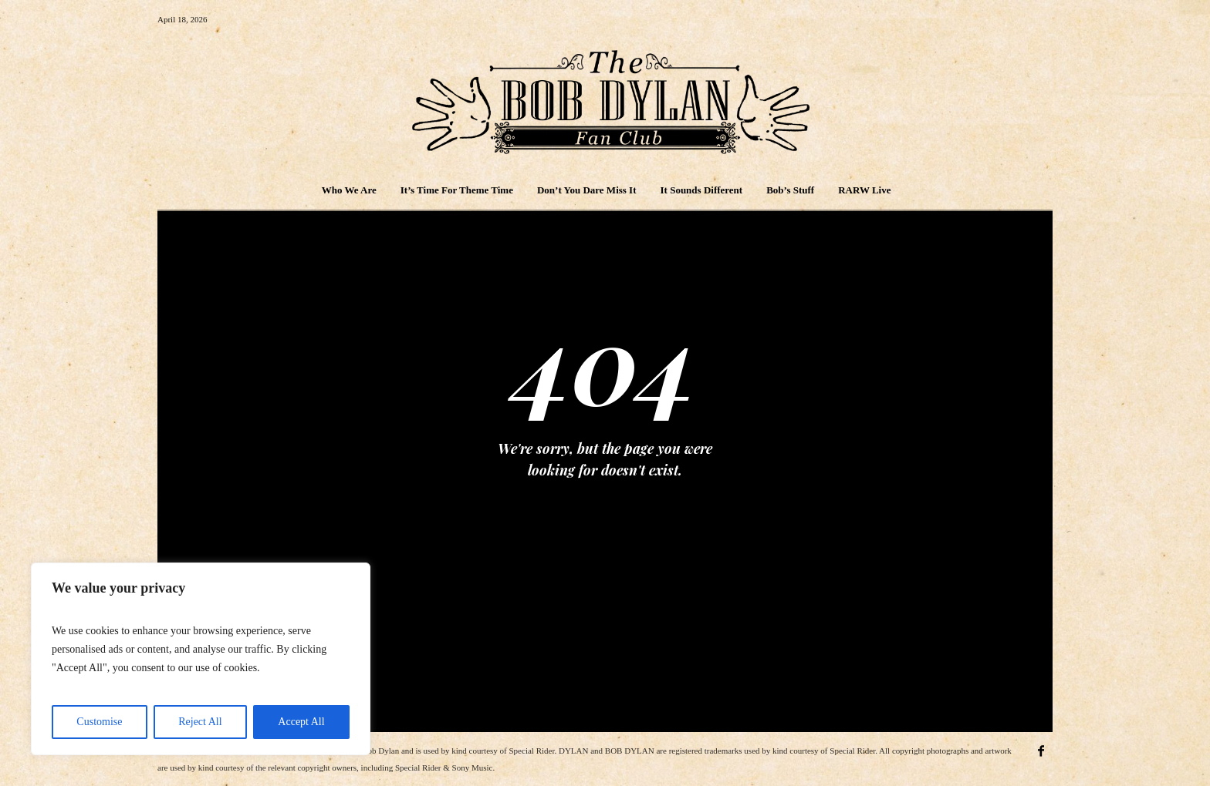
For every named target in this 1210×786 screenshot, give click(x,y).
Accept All (301, 721)
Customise (99, 721)
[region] (200, 659)
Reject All (199, 721)
